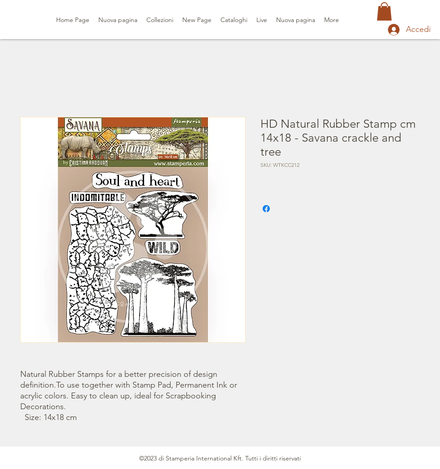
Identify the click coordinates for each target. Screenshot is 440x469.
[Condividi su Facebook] (266, 208)
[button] (384, 11)
